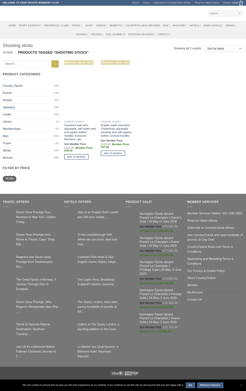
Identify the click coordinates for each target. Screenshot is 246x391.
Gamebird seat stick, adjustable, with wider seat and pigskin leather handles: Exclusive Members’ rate (80, 132)
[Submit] (239, 13)
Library (7, 121)
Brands (82, 34)
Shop (89, 25)
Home (135, 2)
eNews (101, 25)
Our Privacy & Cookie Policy (206, 270)
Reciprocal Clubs (56, 25)
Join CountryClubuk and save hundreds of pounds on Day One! (215, 237)
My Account (195, 292)
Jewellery (9, 107)
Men (5, 136)
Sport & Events (30, 25)
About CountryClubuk (201, 277)
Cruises (97, 34)
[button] (233, 3)
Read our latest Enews (207, 2)
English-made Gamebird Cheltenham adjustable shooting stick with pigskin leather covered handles (116, 130)
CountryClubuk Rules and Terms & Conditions (210, 249)
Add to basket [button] (76, 157)
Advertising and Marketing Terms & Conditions (210, 261)
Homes (7, 100)
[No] (241, 386)
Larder (7, 114)
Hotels (195, 25)
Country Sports (13, 85)
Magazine (180, 25)
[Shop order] (224, 48)
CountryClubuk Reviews (143, 25)
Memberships (12, 128)
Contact (164, 34)
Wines (7, 150)
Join (166, 25)
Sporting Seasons (141, 34)
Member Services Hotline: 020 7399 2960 (214, 213)
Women (8, 157)
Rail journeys (115, 34)
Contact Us (194, 299)
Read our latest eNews (202, 220)
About (146, 2)
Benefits (116, 25)
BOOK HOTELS (213, 25)
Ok (190, 385)
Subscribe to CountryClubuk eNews (172, 2)
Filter (9, 178)
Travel (76, 25)
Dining (231, 25)
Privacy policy (210, 385)
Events (7, 93)
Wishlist (192, 285)
